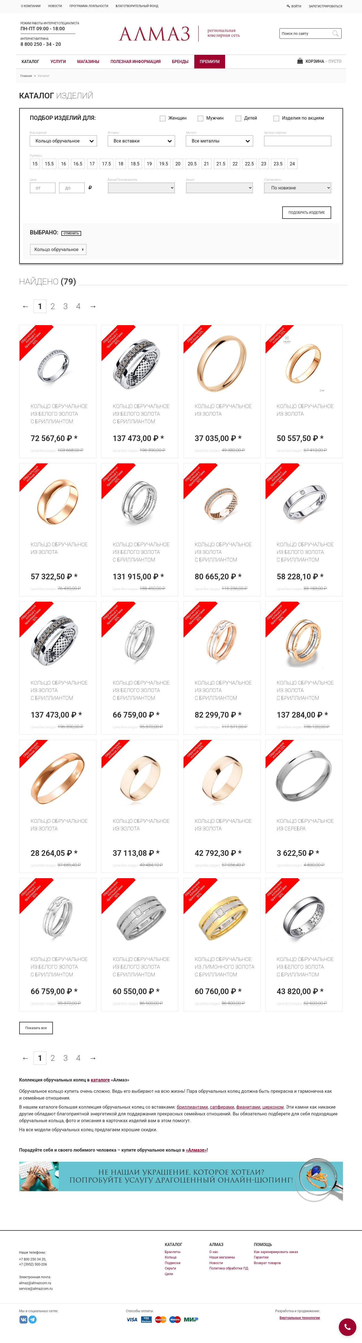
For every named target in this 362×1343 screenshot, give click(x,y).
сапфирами (222, 1107)
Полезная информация (136, 61)
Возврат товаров (267, 1263)
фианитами (248, 1107)
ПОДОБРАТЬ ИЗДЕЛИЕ (306, 213)
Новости (216, 1263)
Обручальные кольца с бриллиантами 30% (31, 338)
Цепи (169, 1274)
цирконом (273, 1107)
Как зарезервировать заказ (276, 1252)
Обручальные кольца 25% (195, 335)
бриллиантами (192, 1107)
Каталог (30, 61)
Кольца (170, 1257)
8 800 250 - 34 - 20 (41, 44)
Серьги (170, 1268)
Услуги (58, 61)
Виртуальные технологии (300, 1318)
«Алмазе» (196, 1150)
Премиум (210, 61)
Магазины (88, 61)
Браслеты (172, 1252)
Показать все (36, 1028)
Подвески (172, 1263)
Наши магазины (222, 1257)
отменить (71, 233)
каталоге (100, 1080)
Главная (26, 76)
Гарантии (261, 1257)
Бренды (180, 61)
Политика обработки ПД (228, 1268)
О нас (213, 1252)
